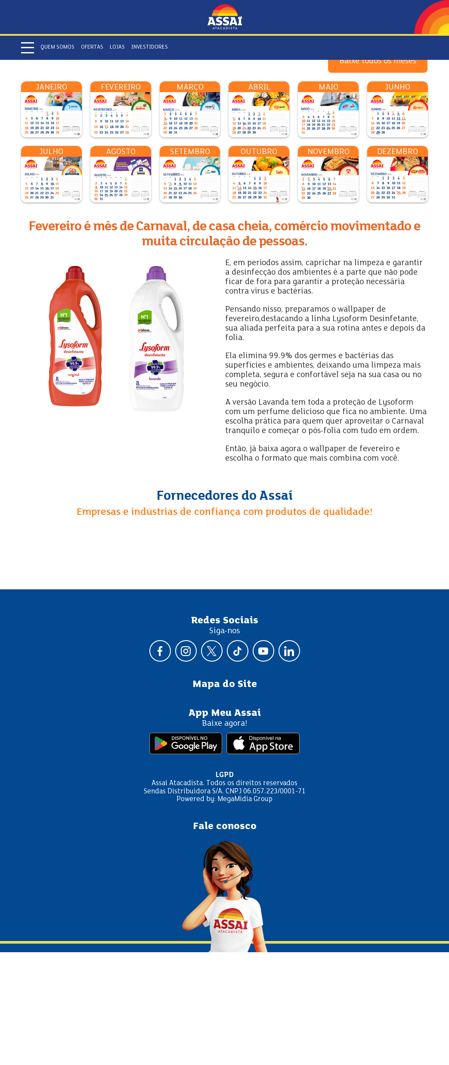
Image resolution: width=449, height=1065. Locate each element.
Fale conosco (225, 939)
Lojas (117, 47)
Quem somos (57, 47)
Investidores (149, 47)
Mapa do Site (224, 797)
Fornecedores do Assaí (225, 609)
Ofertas (92, 47)
